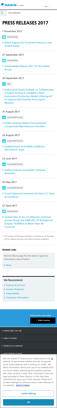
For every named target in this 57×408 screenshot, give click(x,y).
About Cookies (22, 385)
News (8, 265)
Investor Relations (15, 289)
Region (46, 6)
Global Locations (44, 320)
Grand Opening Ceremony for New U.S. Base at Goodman (29, 195)
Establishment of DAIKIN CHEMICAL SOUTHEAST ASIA (24, 148)
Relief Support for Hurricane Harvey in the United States (28, 44)
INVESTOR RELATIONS (12, 354)
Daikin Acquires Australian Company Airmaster (25, 171)
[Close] (52, 359)
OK (28, 402)
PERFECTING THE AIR (11, 331)
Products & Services (15, 285)
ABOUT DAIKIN (9, 338)
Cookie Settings (28, 393)
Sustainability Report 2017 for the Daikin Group (27, 68)
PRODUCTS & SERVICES (12, 346)
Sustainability (12, 293)
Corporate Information (17, 297)
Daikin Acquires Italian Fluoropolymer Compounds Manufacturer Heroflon (25, 125)
